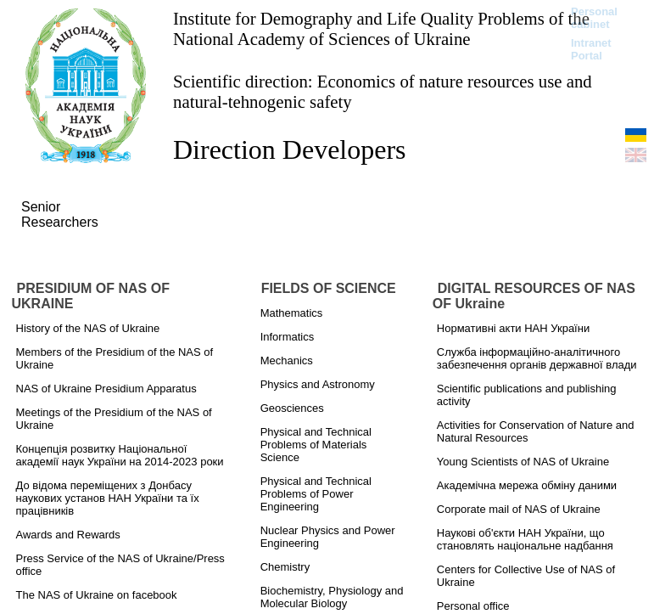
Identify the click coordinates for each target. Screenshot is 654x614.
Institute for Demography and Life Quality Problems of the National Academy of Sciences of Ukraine (381, 28)
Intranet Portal (591, 49)
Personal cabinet (594, 18)
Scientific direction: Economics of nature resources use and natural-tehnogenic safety (382, 91)
